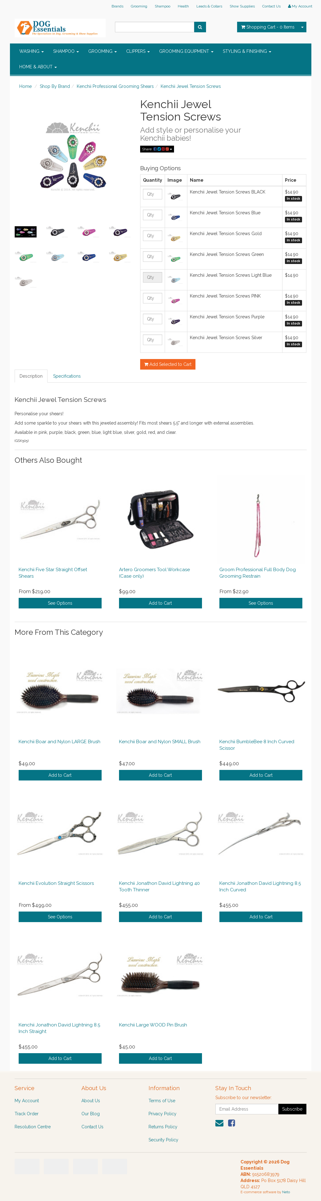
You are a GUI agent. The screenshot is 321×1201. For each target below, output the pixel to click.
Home (25, 86)
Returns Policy (163, 1126)
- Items (268, 27)
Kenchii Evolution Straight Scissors (56, 883)
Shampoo (162, 6)
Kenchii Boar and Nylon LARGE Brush (59, 741)
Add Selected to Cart (167, 364)
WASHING (31, 51)
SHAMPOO (66, 51)
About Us (90, 1100)
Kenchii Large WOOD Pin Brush (153, 1025)
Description (31, 376)
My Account (27, 1100)
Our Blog (90, 1113)
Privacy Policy (163, 1113)
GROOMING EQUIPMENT (186, 51)
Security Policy (163, 1139)
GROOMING (102, 51)
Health (183, 6)
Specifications (67, 376)
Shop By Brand (55, 86)
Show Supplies (242, 6)
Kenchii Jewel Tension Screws (191, 86)
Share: (157, 149)
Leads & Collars (209, 6)
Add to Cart (160, 603)
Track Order (27, 1113)
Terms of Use (162, 1100)
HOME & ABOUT (38, 66)
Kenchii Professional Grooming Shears (115, 86)
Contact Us (271, 6)
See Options (60, 603)
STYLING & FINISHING (247, 51)
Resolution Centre (33, 1126)
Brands (117, 6)
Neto (286, 1192)
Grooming (139, 6)
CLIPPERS (138, 51)
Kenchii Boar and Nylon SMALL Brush (159, 741)
